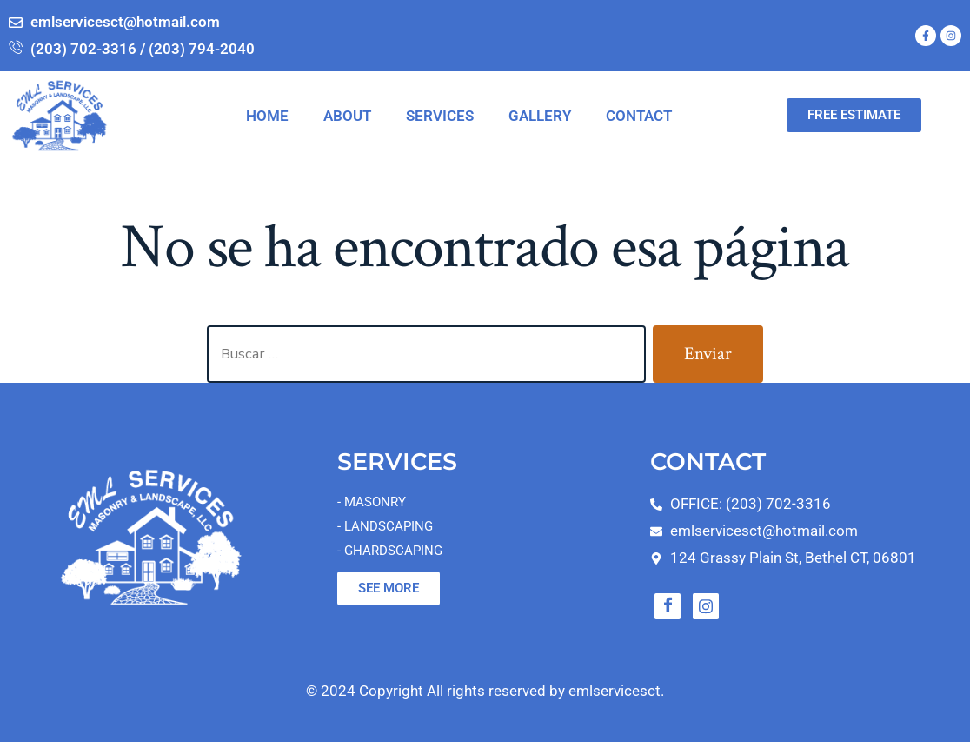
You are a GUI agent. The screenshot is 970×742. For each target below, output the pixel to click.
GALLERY (539, 115)
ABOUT (347, 115)
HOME (267, 115)
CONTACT (639, 115)
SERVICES (440, 115)
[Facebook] (667, 606)
